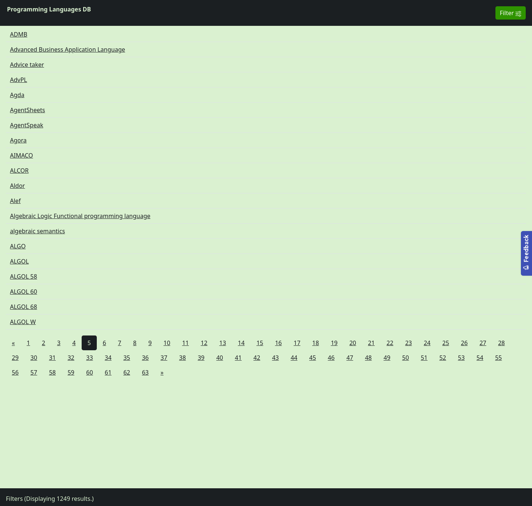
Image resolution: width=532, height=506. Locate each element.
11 (185, 343)
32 (71, 358)
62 (126, 372)
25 (445, 343)
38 (182, 358)
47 (350, 358)
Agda (17, 95)
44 (294, 358)
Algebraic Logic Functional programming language (80, 216)
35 (126, 358)
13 (222, 343)
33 (89, 358)
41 (238, 358)
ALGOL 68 (23, 307)
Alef (15, 201)
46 (331, 358)
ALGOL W (23, 322)
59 (71, 372)
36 (145, 358)
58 (52, 372)
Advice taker (27, 65)
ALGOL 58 (23, 276)
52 (442, 358)
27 (483, 343)
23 (408, 343)
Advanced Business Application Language (67, 49)
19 (334, 343)
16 (278, 343)
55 (498, 358)
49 (386, 358)
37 (164, 358)
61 (108, 372)
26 (464, 343)
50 (405, 358)
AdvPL (18, 80)
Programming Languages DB (49, 9)
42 (256, 358)
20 (352, 343)
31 (52, 358)
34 (108, 358)
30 (33, 358)
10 (167, 343)
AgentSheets (27, 110)
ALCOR (19, 170)
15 (259, 343)
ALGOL (19, 261)
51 (424, 358)
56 (15, 372)
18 (315, 343)
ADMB (18, 34)
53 (461, 358)
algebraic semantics (37, 231)
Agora (18, 140)
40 (219, 358)
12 (204, 343)
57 (33, 372)
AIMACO (21, 155)
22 (389, 343)
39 (201, 358)
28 (501, 343)
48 (368, 358)
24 (427, 343)
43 (275, 358)
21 (371, 343)
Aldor (17, 186)
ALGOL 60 (23, 292)
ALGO (17, 246)
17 (297, 343)
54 (480, 358)
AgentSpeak (26, 125)
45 (312, 358)
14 (241, 343)
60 (89, 372)
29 (15, 358)
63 (145, 372)
